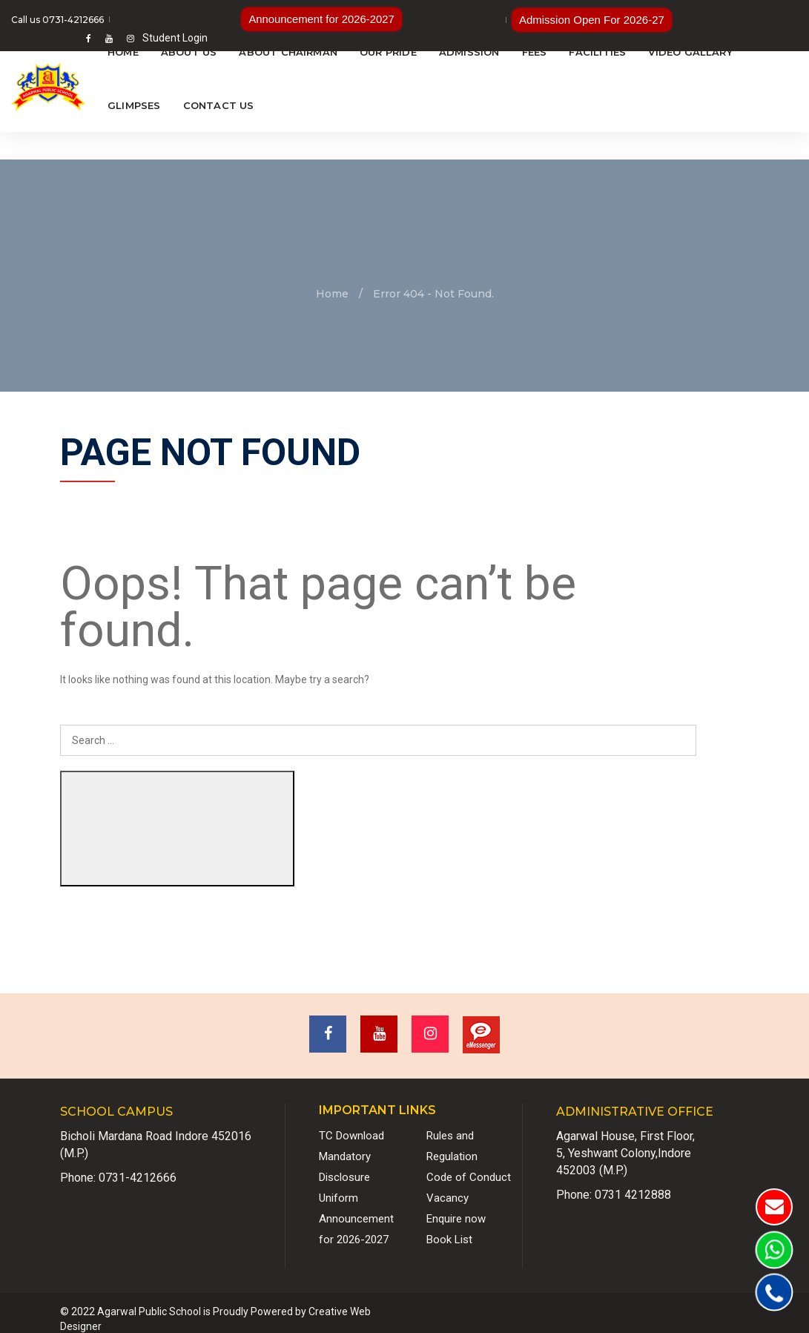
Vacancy (447, 1186)
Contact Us (218, 105)
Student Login (765, 19)
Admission (469, 52)
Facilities (597, 52)
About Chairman (288, 52)
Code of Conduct (468, 1165)
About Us (189, 52)
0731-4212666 (137, 1166)
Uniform (338, 1186)
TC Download (351, 1123)
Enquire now (456, 1207)
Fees (534, 52)
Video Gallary (690, 52)
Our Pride (388, 52)
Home (123, 52)
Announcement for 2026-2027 (288, 19)
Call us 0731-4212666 (57, 19)
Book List (449, 1227)
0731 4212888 (633, 1183)
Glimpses (134, 105)
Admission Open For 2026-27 (508, 19)
